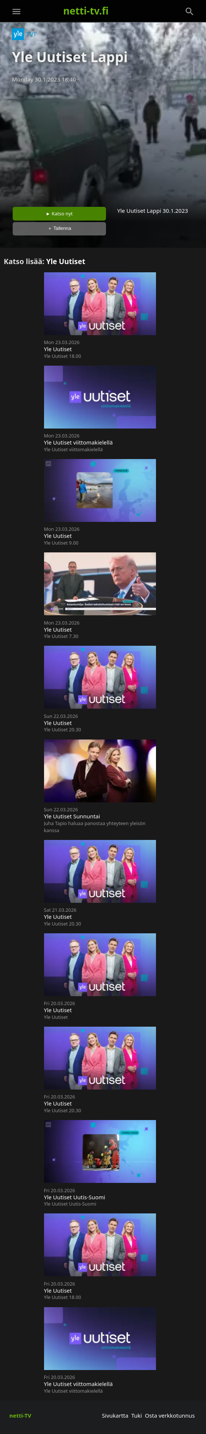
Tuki (136, 1415)
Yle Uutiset (65, 261)
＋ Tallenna (59, 228)
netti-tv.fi (86, 10)
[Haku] (190, 11)
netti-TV (20, 1415)
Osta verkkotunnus (170, 1415)
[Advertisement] (103, 142)
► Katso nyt (59, 213)
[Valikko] (16, 11)
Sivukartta (115, 1415)
